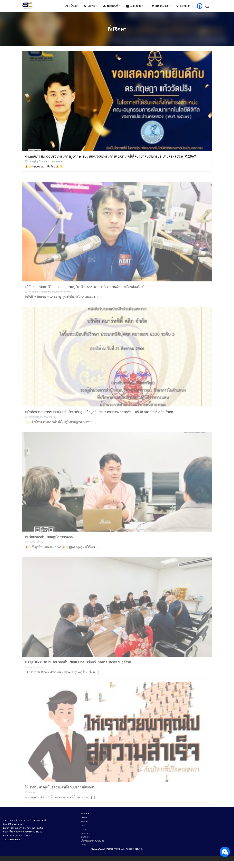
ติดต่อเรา (85, 836)
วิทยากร (67, 298)
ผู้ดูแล (83, 844)
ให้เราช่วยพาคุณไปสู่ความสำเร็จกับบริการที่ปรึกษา (60, 794)
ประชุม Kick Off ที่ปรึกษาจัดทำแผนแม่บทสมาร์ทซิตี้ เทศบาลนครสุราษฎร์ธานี (78, 669)
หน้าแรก (85, 813)
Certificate (33, 423)
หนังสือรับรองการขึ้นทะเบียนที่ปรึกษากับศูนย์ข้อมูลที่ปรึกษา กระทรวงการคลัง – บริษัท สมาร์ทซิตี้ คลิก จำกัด (99, 418)
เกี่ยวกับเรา (86, 833)
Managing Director (37, 161)
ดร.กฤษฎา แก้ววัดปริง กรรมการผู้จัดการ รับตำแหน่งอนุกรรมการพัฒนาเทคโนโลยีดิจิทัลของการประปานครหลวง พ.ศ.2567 (110, 156)
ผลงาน (59, 161)
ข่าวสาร (51, 161)
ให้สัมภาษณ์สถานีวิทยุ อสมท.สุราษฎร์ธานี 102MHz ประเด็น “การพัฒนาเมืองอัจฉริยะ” (85, 293)
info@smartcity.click (21, 835)
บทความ (52, 423)
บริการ (84, 817)
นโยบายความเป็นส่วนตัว (92, 840)
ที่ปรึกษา (117, 29)
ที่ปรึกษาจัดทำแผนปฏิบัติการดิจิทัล (49, 543)
